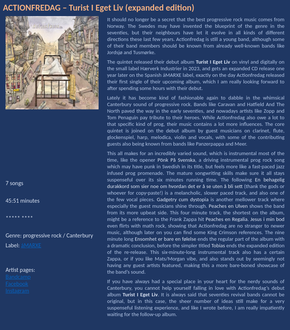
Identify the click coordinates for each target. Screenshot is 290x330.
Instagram (17, 290)
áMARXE (31, 245)
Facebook (16, 283)
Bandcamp (18, 276)
